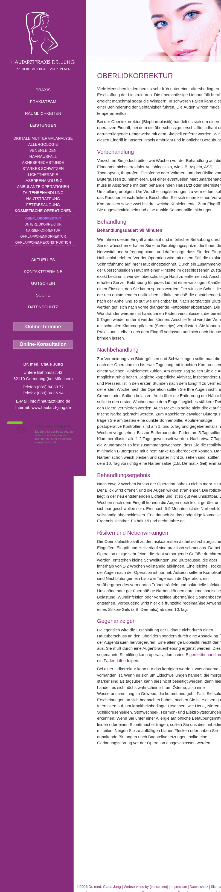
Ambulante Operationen (43, 186)
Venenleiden (43, 150)
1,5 (20, 430)
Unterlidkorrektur (43, 224)
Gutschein (43, 283)
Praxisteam (43, 101)
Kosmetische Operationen (42, 211)
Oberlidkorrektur (43, 218)
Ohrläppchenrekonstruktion (43, 242)
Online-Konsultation (43, 344)
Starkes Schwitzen (43, 168)
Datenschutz (43, 306)
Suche (43, 295)
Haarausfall (43, 156)
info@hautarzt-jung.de (50, 401)
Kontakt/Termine (43, 271)
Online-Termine (43, 326)
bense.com (159, 887)
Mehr (64, 442)
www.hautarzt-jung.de (51, 407)
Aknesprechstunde (43, 162)
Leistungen (43, 125)
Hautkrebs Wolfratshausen (24, 886)
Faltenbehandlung (43, 192)
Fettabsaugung (43, 205)
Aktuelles (43, 259)
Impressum (179, 887)
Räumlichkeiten (43, 113)
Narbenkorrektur (43, 230)
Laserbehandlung (43, 180)
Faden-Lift (113, 660)
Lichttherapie (43, 174)
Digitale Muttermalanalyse (43, 138)
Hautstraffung (43, 198)
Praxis (43, 89)
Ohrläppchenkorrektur (43, 236)
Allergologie (43, 144)
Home (101, 59)
